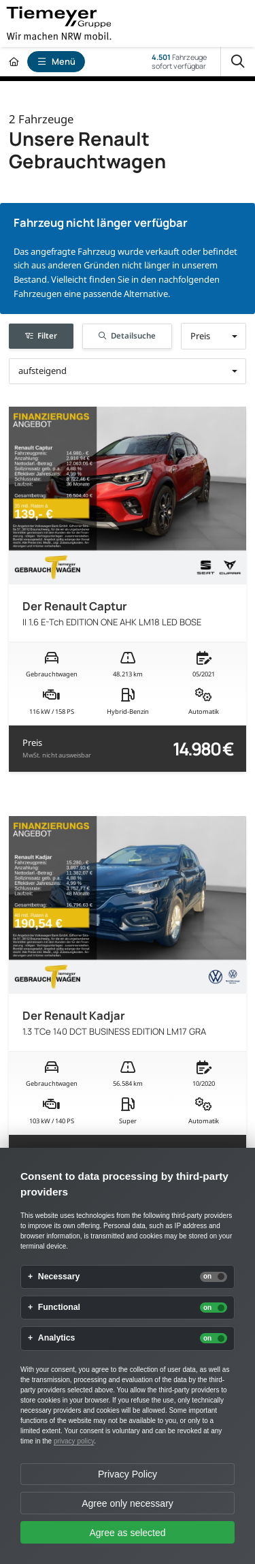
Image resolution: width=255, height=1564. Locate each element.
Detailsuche (127, 335)
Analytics (56, 1338)
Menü (56, 61)
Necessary (59, 1276)
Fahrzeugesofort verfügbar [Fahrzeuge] (179, 61)
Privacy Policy (127, 1474)
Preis (56, 748)
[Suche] (238, 61)
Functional (59, 1307)
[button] (213, 336)
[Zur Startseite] (13, 61)
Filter (41, 335)
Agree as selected (127, 1532)
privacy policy (74, 1441)
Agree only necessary (127, 1503)
